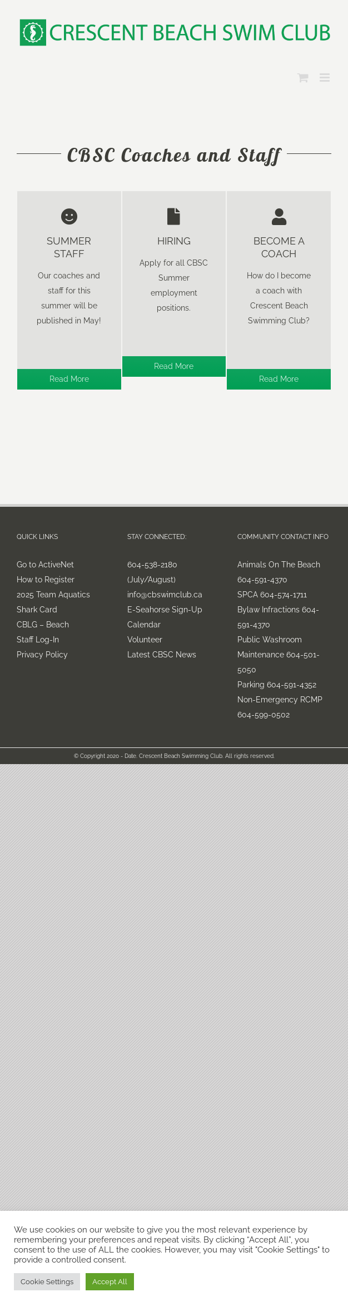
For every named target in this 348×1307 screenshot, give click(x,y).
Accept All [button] (109, 1282)
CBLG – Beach (43, 624)
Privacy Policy (42, 654)
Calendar (144, 624)
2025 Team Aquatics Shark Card (53, 602)
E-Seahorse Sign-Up (164, 609)
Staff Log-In (38, 639)
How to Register (45, 579)
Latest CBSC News (161, 654)
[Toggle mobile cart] (303, 77)
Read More (69, 379)
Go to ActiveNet (45, 564)
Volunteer (144, 639)
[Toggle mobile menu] (325, 77)
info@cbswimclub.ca (164, 594)
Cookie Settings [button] (47, 1282)
